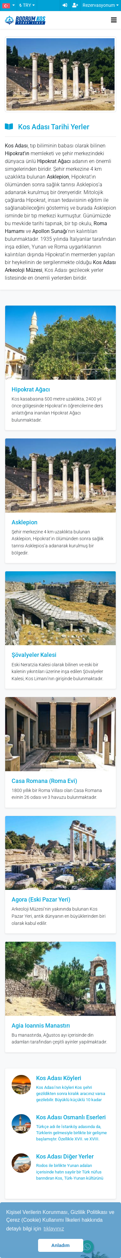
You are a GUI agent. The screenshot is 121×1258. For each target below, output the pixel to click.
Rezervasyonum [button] (99, 5)
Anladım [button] (60, 1245)
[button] (8, 5)
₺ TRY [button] (25, 5)
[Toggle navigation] (114, 20)
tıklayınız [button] (54, 1228)
